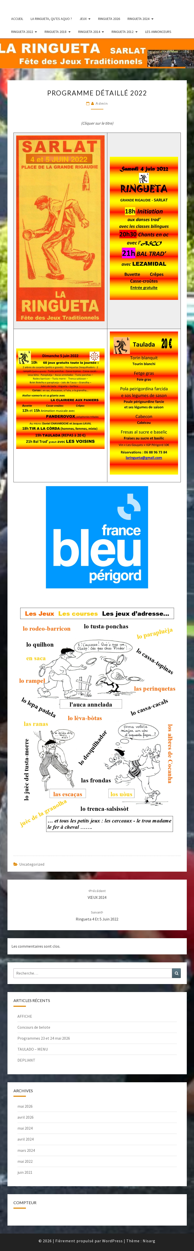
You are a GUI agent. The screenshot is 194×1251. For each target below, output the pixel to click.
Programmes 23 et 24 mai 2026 (43, 1038)
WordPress (112, 1240)
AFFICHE (24, 1016)
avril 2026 (25, 1117)
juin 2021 (24, 1172)
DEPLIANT (26, 1060)
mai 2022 (25, 1161)
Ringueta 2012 (122, 31)
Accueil (17, 18)
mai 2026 (25, 1106)
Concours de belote (33, 1027)
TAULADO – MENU (32, 1049)
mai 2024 (25, 1128)
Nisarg (149, 1240)
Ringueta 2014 (89, 31)
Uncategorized (31, 864)
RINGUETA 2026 (109, 18)
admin (102, 103)
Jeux (83, 18)
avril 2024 (25, 1139)
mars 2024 (26, 1150)
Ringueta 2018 (55, 31)
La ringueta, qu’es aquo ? (51, 18)
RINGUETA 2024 (138, 18)
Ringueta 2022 (22, 31)
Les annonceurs (158, 31)
